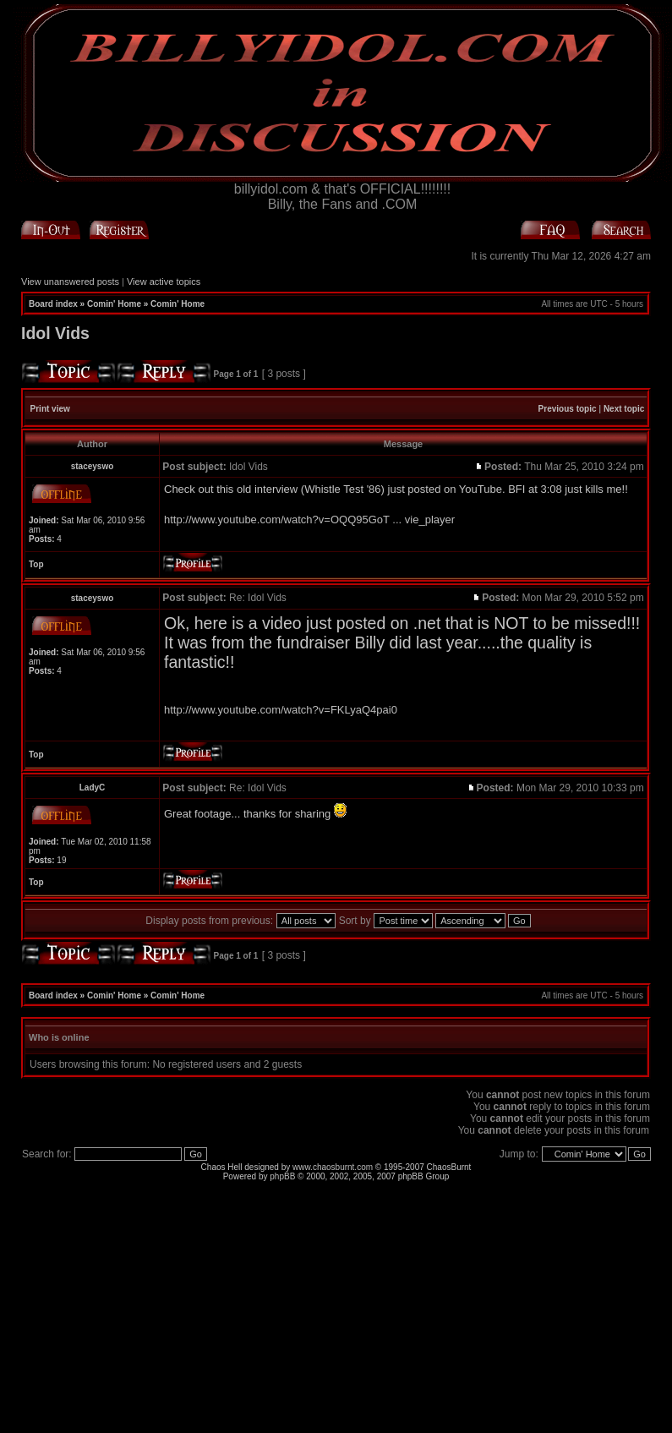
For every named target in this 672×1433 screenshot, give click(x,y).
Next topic (624, 408)
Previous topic (567, 408)
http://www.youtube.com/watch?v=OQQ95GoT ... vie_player (309, 519)
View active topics (163, 281)
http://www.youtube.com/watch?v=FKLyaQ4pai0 (280, 709)
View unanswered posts (70, 281)
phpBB (282, 1176)
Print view (50, 408)
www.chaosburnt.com (332, 1167)
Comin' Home (114, 304)
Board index (53, 304)
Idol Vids (55, 333)
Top (36, 564)
